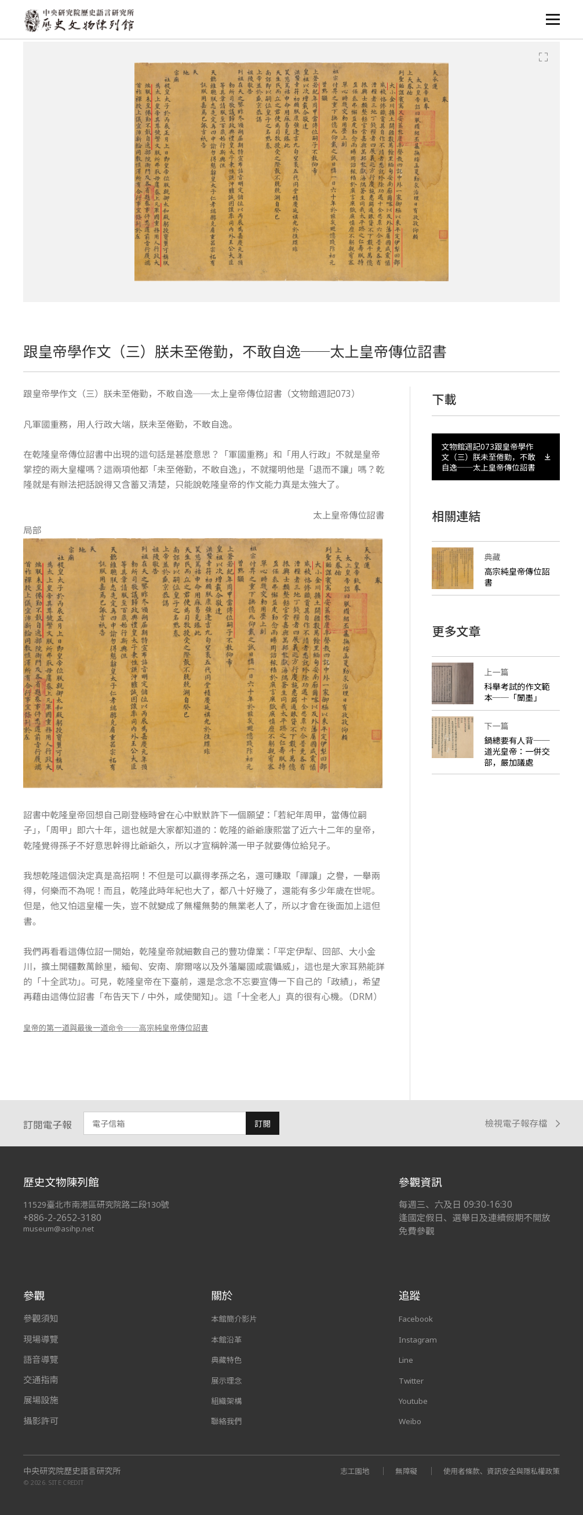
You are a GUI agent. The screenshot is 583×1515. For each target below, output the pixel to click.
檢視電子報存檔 (522, 1123)
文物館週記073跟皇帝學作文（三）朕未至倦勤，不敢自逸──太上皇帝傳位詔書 (496, 466)
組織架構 (228, 1400)
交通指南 (40, 1379)
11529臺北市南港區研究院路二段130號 (102, 1204)
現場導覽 (40, 1339)
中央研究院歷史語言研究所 (72, 1470)
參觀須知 (40, 1318)
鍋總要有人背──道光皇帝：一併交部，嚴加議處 (514, 775)
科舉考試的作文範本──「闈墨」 (519, 710)
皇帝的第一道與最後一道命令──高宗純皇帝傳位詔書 (130, 1027)
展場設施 (40, 1400)
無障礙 (392, 1470)
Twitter (414, 1379)
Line (407, 1359)
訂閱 (262, 1123)
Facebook (419, 1318)
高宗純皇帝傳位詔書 (514, 595)
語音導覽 (40, 1359)
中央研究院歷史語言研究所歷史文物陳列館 (81, 21)
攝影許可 (40, 1420)
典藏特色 (228, 1359)
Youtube (416, 1400)
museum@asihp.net (60, 1228)
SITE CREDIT (66, 1481)
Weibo (412, 1420)
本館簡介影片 (237, 1318)
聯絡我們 (228, 1420)
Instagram (420, 1339)
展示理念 (228, 1379)
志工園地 (337, 1470)
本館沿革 (228, 1339)
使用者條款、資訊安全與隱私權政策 (495, 1470)
